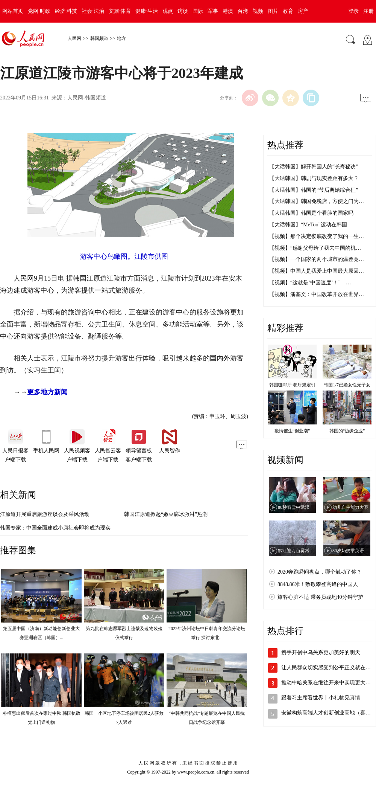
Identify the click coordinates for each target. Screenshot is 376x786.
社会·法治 (93, 11)
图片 (273, 11)
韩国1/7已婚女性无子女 (347, 385)
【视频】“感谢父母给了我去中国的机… (315, 248)
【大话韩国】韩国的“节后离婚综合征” (313, 190)
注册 (368, 11)
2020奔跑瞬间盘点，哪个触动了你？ (319, 572)
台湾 (243, 11)
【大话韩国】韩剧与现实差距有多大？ (314, 178)
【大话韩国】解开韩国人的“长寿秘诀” (313, 166)
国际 (198, 11)
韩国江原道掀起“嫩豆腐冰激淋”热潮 (166, 514)
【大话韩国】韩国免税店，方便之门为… (316, 201)
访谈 (182, 11)
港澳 (228, 11)
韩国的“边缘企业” (347, 430)
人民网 (74, 38)
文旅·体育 (120, 11)
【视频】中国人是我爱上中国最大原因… (316, 271)
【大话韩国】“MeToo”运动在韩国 (308, 224)
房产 (303, 11)
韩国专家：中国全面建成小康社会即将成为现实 (55, 528)
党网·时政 (39, 11)
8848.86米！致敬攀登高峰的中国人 (317, 584)
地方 (121, 38)
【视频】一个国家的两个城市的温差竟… (316, 259)
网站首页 (12, 11)
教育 (288, 11)
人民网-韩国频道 (86, 98)
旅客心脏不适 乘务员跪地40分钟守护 (320, 597)
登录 (353, 11)
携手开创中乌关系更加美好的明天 (320, 652)
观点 (167, 11)
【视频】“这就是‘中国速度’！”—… (310, 282)
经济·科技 (66, 11)
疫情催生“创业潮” (292, 430)
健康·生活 (146, 11)
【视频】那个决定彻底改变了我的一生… (316, 236)
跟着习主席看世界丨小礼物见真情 (320, 698)
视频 (258, 11)
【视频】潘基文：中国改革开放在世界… (316, 294)
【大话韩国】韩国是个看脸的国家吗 (311, 213)
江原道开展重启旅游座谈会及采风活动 (44, 514)
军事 (213, 11)
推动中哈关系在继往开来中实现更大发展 (328, 682)
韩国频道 (99, 38)
